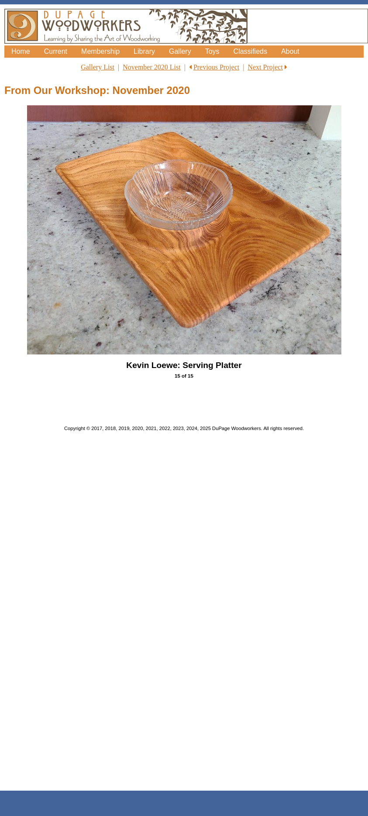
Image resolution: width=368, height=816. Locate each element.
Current (55, 51)
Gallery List (97, 67)
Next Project (265, 67)
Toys (212, 51)
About (290, 51)
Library (144, 51)
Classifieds (250, 51)
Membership (100, 51)
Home (20, 51)
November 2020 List (151, 67)
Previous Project (216, 67)
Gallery (180, 51)
